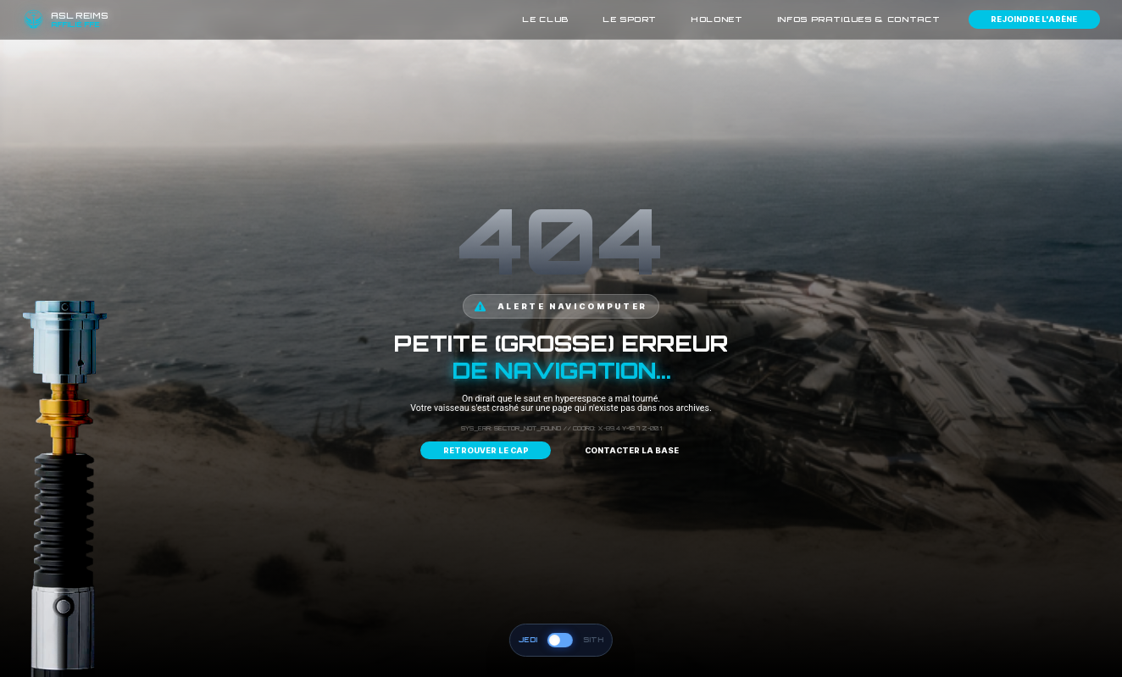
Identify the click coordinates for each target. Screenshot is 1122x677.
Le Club (545, 19)
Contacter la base (632, 450)
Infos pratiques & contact (859, 19)
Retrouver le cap (486, 450)
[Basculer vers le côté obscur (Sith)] (560, 640)
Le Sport (630, 19)
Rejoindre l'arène (1034, 19)
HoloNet (717, 19)
